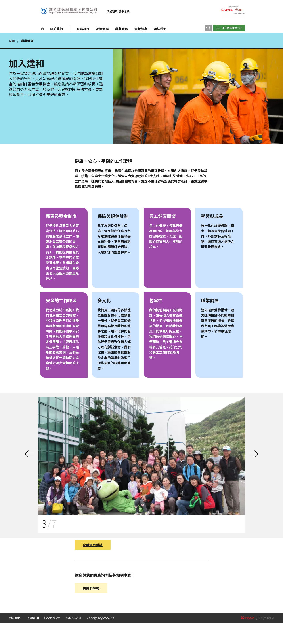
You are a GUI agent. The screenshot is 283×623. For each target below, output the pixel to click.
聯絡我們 (160, 28)
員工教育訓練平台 (232, 28)
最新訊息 (140, 28)
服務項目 (83, 28)
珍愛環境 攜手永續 (118, 11)
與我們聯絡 (91, 588)
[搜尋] (208, 28)
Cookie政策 (52, 618)
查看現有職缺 (93, 544)
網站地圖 (15, 618)
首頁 (12, 40)
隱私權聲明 (73, 618)
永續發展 (102, 28)
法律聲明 (33, 618)
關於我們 (56, 28)
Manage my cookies (100, 618)
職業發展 (121, 28)
